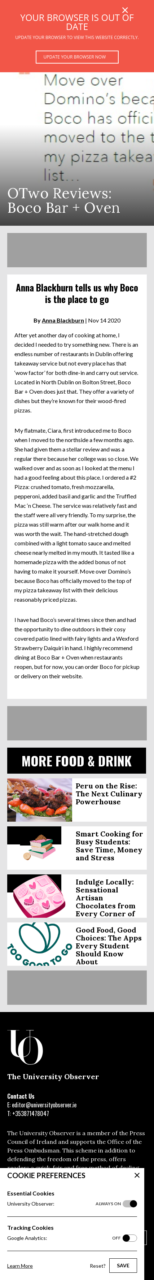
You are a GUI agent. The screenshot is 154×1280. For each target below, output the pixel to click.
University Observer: (64, 1203)
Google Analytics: (64, 1238)
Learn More (20, 1266)
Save (123, 1265)
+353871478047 (30, 1113)
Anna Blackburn (63, 320)
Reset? (98, 1266)
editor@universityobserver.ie (44, 1104)
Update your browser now (75, 57)
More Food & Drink (77, 760)
